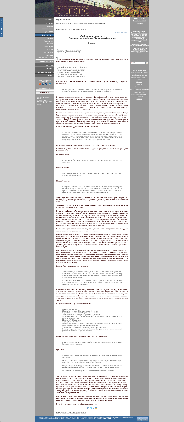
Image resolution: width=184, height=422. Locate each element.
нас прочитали (47, 29)
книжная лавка (46, 72)
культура (50, 55)
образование (48, 41)
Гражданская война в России (139, 72)
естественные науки (45, 58)
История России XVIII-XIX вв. (65, 23)
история (50, 49)
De (148, 1)
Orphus (39, 98)
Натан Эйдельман (121, 33)
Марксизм (139, 82)
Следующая (81, 29)
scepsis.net (121, 417)
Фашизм (139, 84)
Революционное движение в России (85, 23)
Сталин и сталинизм (139, 92)
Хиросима (139, 23)
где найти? (49, 32)
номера (50, 26)
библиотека (48, 35)
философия (48, 47)
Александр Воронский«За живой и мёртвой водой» (139, 44)
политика (49, 38)
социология (48, 52)
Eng (144, 1)
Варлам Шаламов (139, 21)
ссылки (50, 68)
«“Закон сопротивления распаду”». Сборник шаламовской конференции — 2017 (139, 50)
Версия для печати (63, 20)
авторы (50, 65)
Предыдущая (61, 29)
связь (51, 76)
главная (49, 19)
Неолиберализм (139, 87)
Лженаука (139, 99)
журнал (50, 23)
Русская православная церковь (139, 89)
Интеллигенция (100, 23)
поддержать (1, 27)
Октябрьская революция (139, 75)
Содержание (71, 29)
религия (50, 44)
